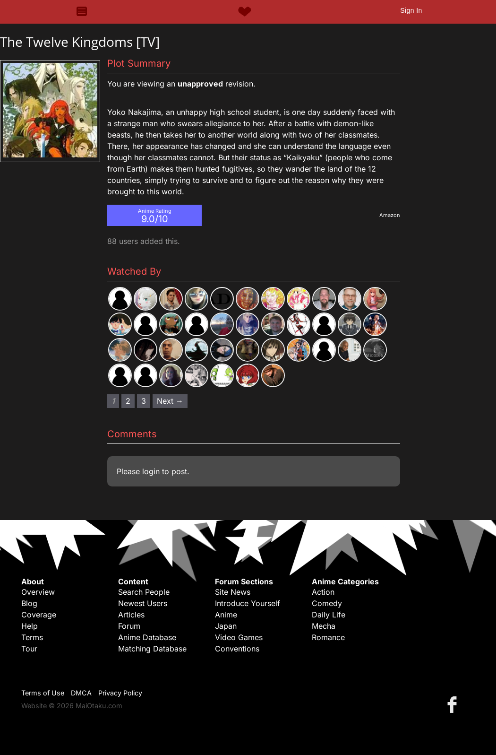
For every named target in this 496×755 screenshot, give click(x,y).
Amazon (389, 215)
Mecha (323, 626)
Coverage (38, 614)
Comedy (327, 603)
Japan (226, 626)
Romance (328, 637)
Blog (29, 603)
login (151, 471)
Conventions (237, 648)
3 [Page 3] (143, 401)
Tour (29, 648)
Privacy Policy (120, 693)
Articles (131, 614)
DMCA (81, 693)
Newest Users (142, 603)
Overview (38, 592)
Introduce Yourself (247, 603)
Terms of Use (42, 693)
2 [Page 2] (128, 401)
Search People (144, 592)
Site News (232, 592)
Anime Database (147, 637)
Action (323, 592)
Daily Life (328, 614)
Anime (226, 614)
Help (29, 626)
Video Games (239, 637)
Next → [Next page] (170, 401)
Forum (129, 626)
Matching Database (152, 648)
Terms (32, 637)
